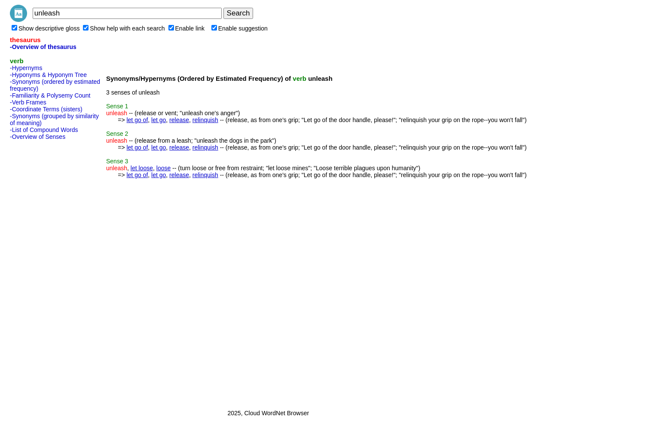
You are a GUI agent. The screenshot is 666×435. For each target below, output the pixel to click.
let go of (137, 119)
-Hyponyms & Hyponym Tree (48, 74)
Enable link (186, 28)
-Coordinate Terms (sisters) (46, 109)
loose (163, 168)
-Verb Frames (28, 102)
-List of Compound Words (44, 129)
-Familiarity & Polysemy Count (50, 95)
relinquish (205, 119)
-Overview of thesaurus (43, 46)
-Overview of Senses (37, 136)
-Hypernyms (26, 67)
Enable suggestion (239, 28)
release (179, 119)
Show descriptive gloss (45, 28)
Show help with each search (124, 28)
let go (158, 119)
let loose (142, 168)
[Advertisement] (44, 272)
